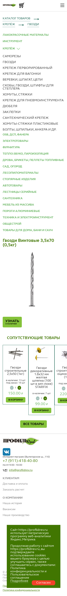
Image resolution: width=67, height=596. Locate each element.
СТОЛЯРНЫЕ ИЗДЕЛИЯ (19, 179)
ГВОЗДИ (33, 24)
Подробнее (19, 581)
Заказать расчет (13, 489)
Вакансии (9, 509)
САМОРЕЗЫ (12, 56)
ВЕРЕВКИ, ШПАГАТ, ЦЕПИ (23, 79)
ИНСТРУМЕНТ (12, 41)
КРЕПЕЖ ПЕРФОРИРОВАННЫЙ (27, 68)
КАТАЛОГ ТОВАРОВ (16, 18)
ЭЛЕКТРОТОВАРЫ (15, 141)
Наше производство (16, 515)
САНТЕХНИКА (13, 198)
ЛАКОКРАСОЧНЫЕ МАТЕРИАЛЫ (26, 35)
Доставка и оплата (15, 484)
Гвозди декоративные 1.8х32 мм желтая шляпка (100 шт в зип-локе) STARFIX (41, 377)
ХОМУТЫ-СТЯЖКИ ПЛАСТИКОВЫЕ (30, 123)
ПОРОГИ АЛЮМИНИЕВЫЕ (21, 211)
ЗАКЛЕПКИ (12, 112)
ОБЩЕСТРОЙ (12, 224)
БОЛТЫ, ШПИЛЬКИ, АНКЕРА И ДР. (29, 129)
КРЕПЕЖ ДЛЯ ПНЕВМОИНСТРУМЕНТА (33, 100)
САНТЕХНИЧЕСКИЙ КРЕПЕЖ (26, 118)
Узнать (12, 322)
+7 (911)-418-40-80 (20, 461)
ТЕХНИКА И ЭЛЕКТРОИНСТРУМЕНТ (28, 217)
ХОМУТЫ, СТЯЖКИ (17, 94)
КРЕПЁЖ (9, 24)
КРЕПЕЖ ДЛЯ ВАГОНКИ (22, 73)
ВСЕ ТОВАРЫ (33, 424)
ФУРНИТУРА (11, 147)
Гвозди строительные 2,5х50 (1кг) (15, 371)
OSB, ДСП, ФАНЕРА (16, 134)
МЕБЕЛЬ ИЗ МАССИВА (18, 204)
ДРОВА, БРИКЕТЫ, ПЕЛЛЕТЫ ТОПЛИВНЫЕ (33, 160)
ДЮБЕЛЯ (10, 106)
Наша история (12, 503)
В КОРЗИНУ (15, 400)
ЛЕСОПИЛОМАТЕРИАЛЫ (20, 173)
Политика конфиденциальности (21, 590)
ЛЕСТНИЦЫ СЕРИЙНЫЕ (20, 192)
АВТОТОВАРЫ (12, 185)
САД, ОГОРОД (12, 166)
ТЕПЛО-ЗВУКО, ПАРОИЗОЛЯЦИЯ (26, 153)
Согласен (43, 582)
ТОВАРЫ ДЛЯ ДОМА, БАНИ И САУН (28, 230)
